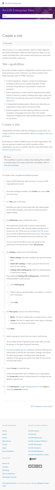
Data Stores (6, 441)
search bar (10, 101)
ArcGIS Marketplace (35, 451)
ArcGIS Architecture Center (38, 455)
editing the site (31, 387)
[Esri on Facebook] (33, 466)
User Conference (8, 474)
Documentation (8, 451)
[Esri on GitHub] (36, 466)
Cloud (4, 444)
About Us (5, 463)
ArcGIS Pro (32, 434)
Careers (5, 467)
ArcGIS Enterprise (13, 3)
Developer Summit (9, 477)
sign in (34, 181)
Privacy (34, 483)
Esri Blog (5, 470)
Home (4, 431)
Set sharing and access (11, 150)
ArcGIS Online (33, 431)
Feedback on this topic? (43, 406)
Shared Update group (17, 350)
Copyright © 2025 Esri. (9, 483)
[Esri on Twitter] (29, 466)
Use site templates (11, 165)
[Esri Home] (32, 459)
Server (4, 438)
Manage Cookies (42, 483)
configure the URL (37, 231)
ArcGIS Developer (35, 444)
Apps (4, 448)
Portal (4, 434)
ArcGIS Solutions (34, 448)
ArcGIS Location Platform (37, 441)
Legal (4, 486)
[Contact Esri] (40, 466)
